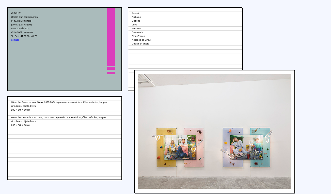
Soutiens (136, 28)
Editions (136, 21)
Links (134, 24)
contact (15, 40)
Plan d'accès (138, 36)
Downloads (137, 32)
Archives (136, 17)
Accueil (135, 13)
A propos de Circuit (141, 40)
